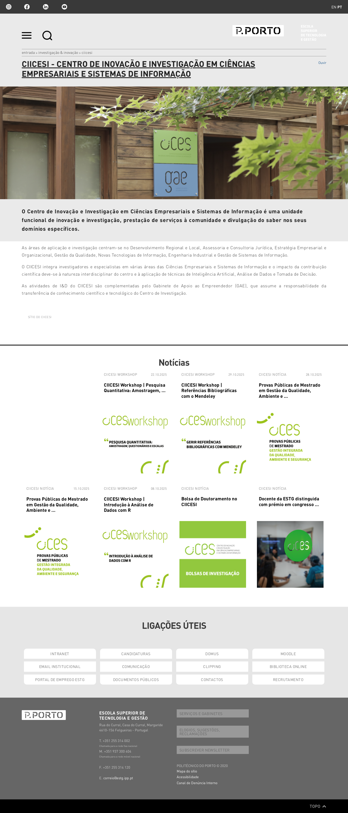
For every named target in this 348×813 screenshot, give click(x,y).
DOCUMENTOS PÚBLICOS (136, 679)
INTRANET (59, 653)
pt (339, 6)
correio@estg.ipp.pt (118, 777)
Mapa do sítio (187, 771)
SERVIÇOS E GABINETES (200, 713)
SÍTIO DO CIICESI (39, 317)
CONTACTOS (212, 679)
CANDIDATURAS (135, 653)
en (333, 6)
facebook (27, 7)
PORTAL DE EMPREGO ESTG (60, 679)
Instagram (8, 7)
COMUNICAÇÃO (136, 666)
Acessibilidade (188, 776)
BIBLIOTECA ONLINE (288, 666)
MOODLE (288, 653)
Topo (318, 806)
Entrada (28, 52)
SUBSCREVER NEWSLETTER (204, 749)
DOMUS (212, 653)
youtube (64, 7)
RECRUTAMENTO (288, 679)
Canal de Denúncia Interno (197, 782)
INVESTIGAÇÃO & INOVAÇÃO (58, 52)
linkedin (45, 7)
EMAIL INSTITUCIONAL (59, 666)
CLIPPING (212, 666)
